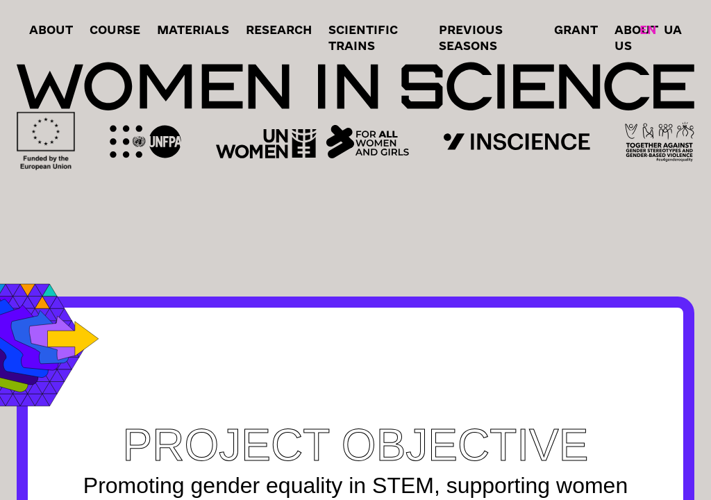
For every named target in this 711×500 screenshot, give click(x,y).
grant (576, 29)
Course (115, 29)
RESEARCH (279, 29)
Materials (193, 29)
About (51, 29)
